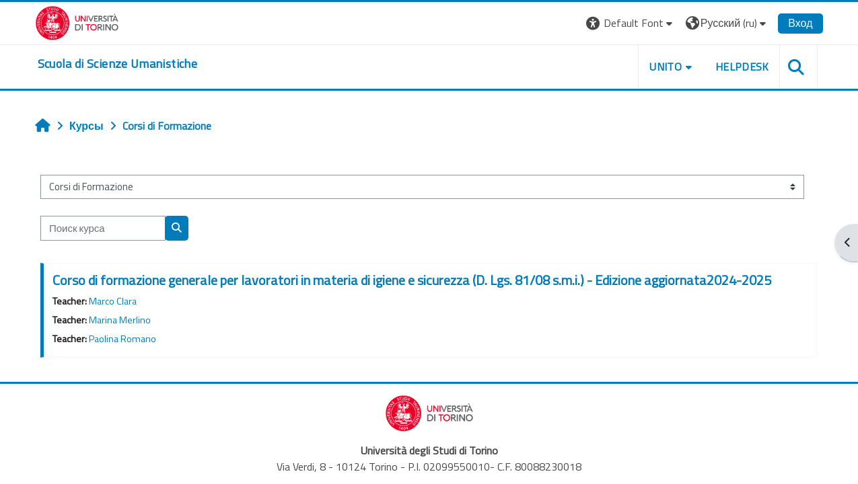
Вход (799, 23)
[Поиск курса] (103, 228)
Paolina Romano (123, 338)
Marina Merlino (120, 320)
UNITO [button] (665, 66)
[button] (630, 23)
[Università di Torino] (78, 21)
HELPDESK (741, 66)
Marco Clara (113, 301)
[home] (118, 63)
